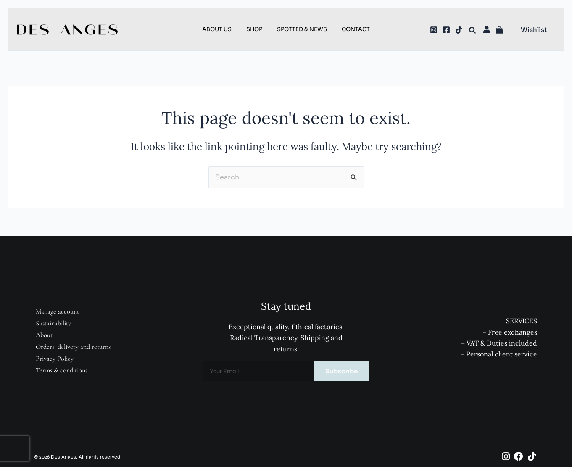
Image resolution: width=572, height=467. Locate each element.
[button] (473, 31)
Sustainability (53, 323)
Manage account (57, 311)
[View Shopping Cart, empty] (500, 30)
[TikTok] (459, 30)
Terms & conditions (61, 370)
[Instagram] (434, 30)
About (43, 335)
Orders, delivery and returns (72, 347)
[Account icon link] (486, 29)
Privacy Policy (54, 358)
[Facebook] (446, 30)
